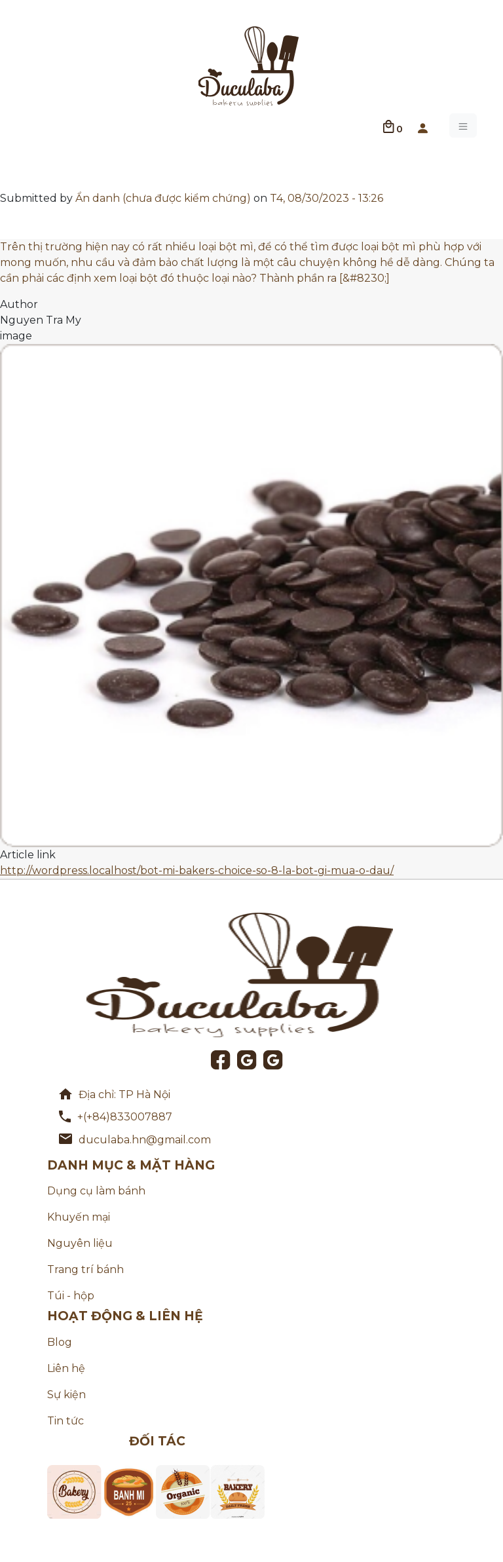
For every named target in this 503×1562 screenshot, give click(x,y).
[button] (422, 126)
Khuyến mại (78, 1217)
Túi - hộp (70, 1295)
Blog (59, 1342)
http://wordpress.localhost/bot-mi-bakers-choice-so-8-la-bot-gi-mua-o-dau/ (197, 870)
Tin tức (65, 1421)
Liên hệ (66, 1368)
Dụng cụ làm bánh (96, 1191)
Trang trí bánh (85, 1269)
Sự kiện (66, 1394)
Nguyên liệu (80, 1243)
